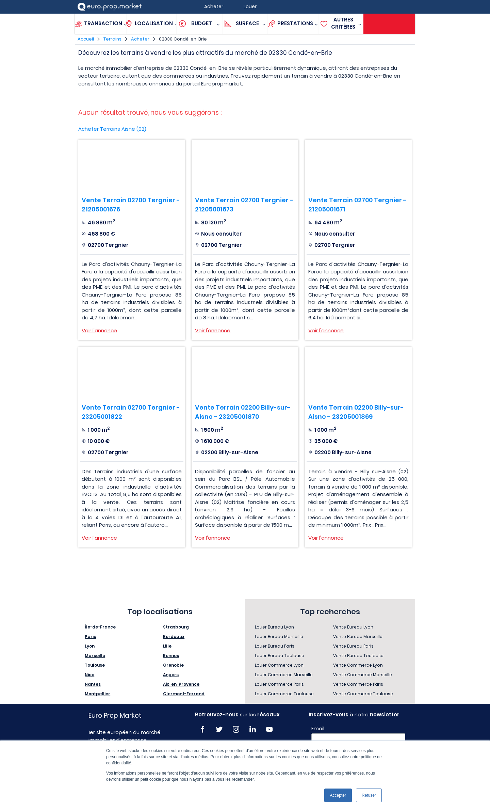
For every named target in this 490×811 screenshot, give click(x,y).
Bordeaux (173, 636)
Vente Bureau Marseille (357, 636)
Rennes (171, 655)
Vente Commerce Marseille (362, 675)
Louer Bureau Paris (274, 646)
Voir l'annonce (99, 330)
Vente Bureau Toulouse (358, 655)
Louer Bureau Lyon (274, 627)
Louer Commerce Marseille (284, 675)
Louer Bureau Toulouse (279, 655)
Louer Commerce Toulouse (284, 694)
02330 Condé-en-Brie (183, 39)
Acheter (140, 39)
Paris (90, 636)
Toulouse (95, 665)
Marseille (95, 655)
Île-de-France (100, 627)
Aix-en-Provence (181, 684)
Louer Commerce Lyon (279, 665)
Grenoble (173, 665)
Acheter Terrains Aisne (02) (112, 128)
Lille (167, 646)
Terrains (112, 39)
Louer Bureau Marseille (279, 636)
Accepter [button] (338, 795)
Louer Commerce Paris (279, 684)
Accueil (86, 39)
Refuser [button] (369, 795)
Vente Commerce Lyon (358, 665)
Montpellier (97, 694)
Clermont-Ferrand (184, 694)
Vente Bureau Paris (353, 646)
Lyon (90, 646)
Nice (89, 675)
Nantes (93, 684)
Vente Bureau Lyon (353, 627)
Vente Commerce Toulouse (363, 694)
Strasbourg (176, 627)
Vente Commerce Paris (358, 684)
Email (317, 728)
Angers (171, 675)
